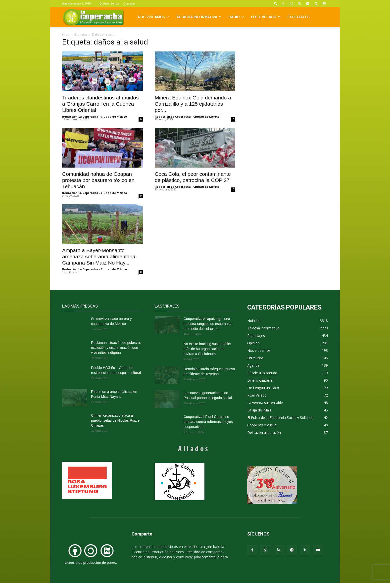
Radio (236, 17)
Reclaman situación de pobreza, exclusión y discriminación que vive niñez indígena (116, 348)
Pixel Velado (265, 17)
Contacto (129, 3)
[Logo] (93, 17)
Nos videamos (153, 17)
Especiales (299, 17)
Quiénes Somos (109, 3)
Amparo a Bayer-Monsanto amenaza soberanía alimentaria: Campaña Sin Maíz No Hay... (99, 256)
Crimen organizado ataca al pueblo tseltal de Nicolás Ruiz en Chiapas (116, 420)
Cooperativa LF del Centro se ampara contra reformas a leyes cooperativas (208, 422)
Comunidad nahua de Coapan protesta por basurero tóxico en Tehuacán (98, 180)
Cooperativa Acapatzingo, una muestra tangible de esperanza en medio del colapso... (207, 324)
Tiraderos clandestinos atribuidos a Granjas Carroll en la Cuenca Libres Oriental (100, 104)
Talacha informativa (198, 17)
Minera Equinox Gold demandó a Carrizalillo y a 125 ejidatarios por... (193, 104)
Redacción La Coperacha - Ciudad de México (94, 116)
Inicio (66, 34)
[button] (275, 3)
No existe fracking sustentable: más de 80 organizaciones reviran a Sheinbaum (207, 349)
